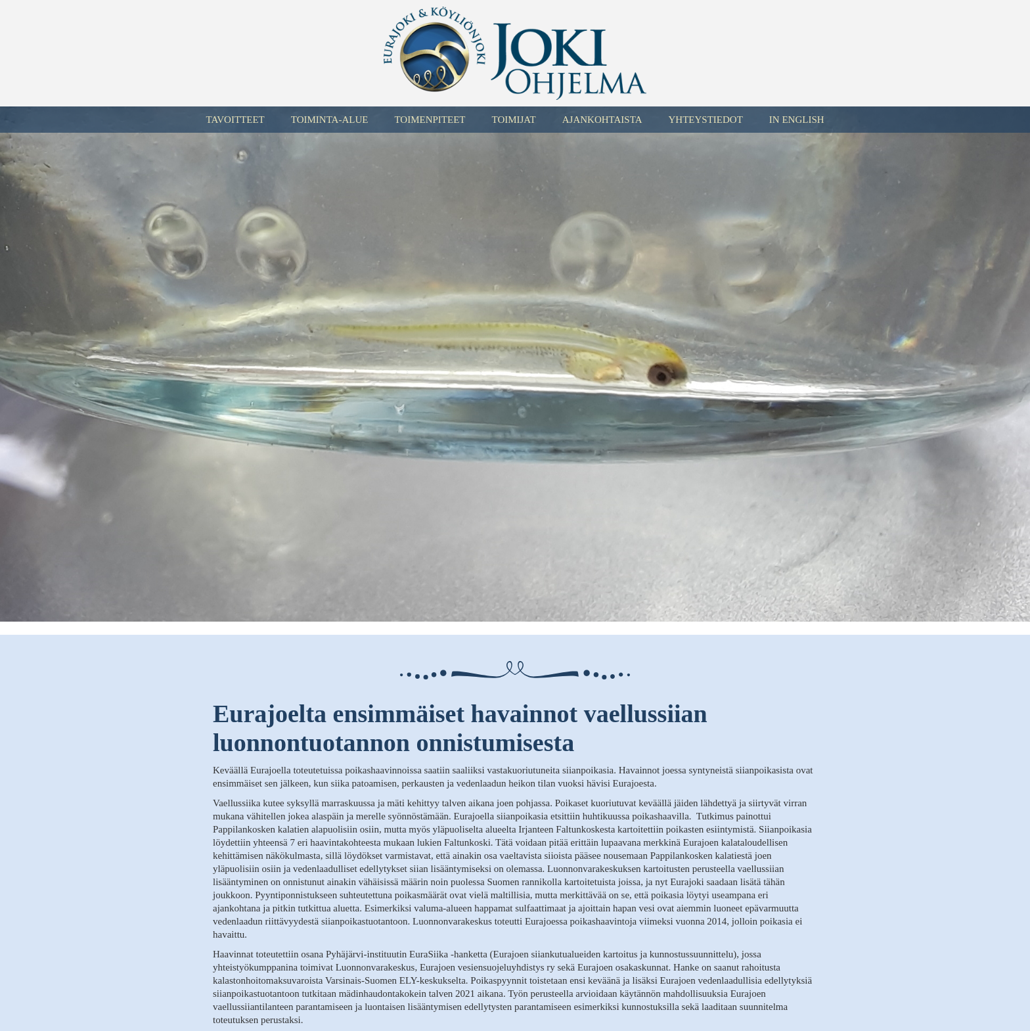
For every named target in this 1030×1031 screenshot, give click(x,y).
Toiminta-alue (330, 119)
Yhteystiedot (705, 119)
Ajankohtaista (602, 119)
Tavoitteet (235, 119)
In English (796, 119)
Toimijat (513, 119)
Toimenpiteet (429, 119)
